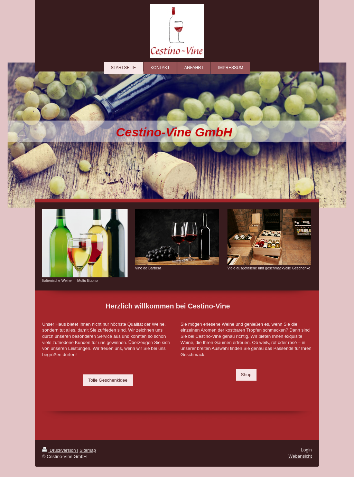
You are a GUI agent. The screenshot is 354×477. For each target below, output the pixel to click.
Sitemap (88, 450)
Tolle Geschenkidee (107, 380)
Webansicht (300, 456)
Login (306, 449)
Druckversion (59, 450)
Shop (246, 374)
